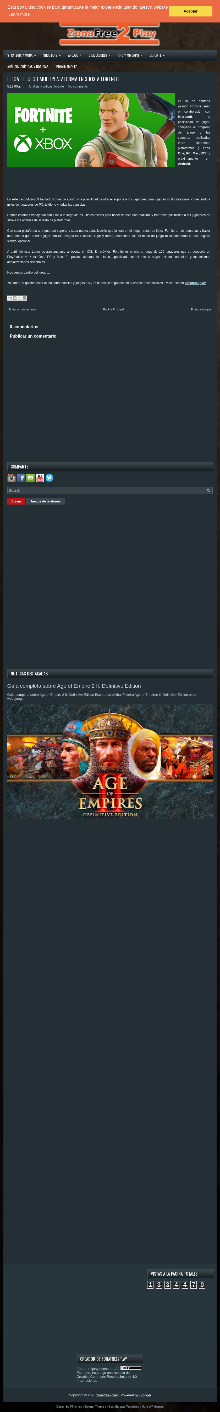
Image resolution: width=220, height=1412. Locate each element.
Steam (16, 501)
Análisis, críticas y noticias (27, 66)
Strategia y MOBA (23, 53)
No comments (78, 86)
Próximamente (66, 66)
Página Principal (113, 309)
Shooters (53, 53)
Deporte (159, 53)
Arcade (76, 53)
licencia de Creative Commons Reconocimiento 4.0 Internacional (107, 1376)
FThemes (76, 1406)
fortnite (59, 86)
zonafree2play (195, 283)
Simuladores (101, 53)
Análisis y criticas (40, 86)
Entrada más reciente (22, 309)
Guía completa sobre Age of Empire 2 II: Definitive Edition (74, 686)
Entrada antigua (201, 309)
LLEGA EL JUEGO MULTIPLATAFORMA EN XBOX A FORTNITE (63, 79)
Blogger (145, 1395)
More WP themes (152, 1406)
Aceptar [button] (191, 11)
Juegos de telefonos (45, 501)
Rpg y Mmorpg (132, 53)
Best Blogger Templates (124, 1406)
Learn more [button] (19, 14)
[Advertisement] (102, 183)
